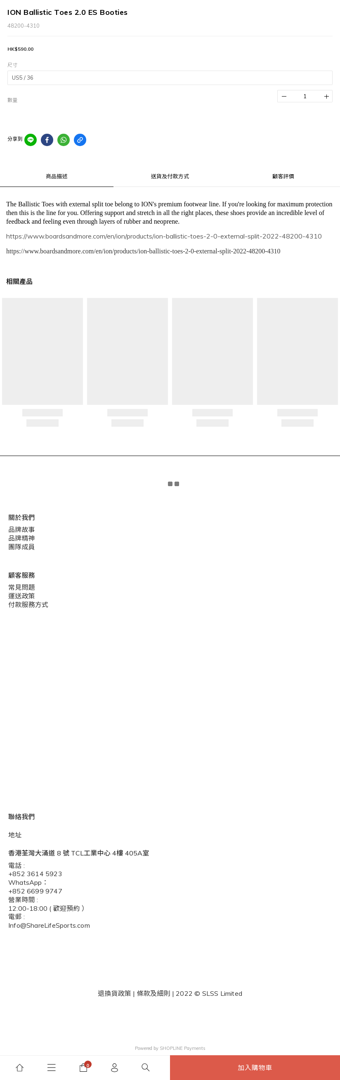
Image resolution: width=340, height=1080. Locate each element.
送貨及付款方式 (170, 176)
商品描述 (57, 176)
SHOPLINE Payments (182, 1048)
